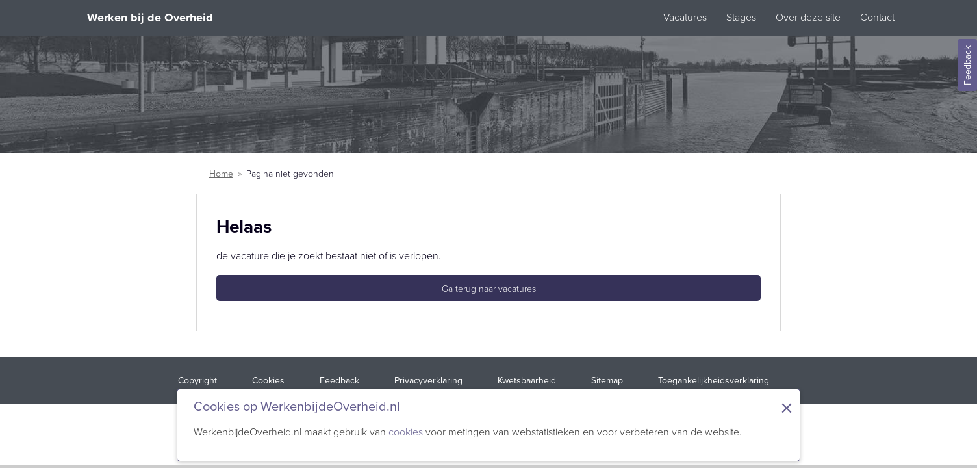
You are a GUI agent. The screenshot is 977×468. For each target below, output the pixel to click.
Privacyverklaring (428, 380)
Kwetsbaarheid (527, 380)
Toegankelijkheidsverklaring (713, 380)
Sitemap (607, 380)
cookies (405, 431)
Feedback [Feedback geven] (967, 65)
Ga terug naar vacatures (489, 289)
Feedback (339, 380)
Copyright (197, 380)
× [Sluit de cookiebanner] (786, 408)
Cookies (268, 380)
